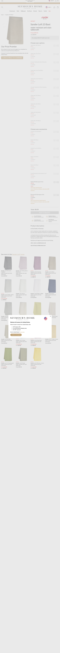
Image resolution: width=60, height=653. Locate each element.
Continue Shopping (16, 334)
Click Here (22, 332)
